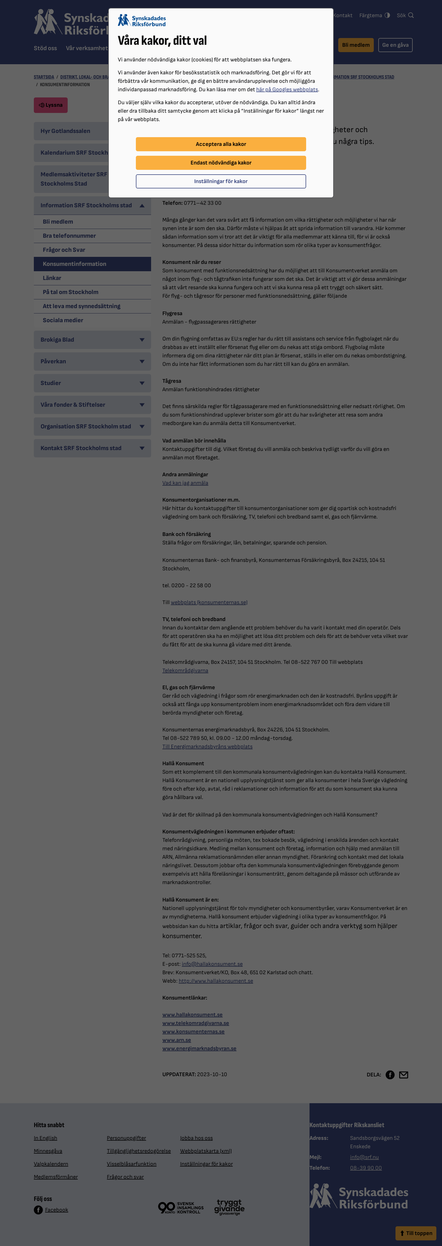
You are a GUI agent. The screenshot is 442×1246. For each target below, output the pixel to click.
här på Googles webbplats (287, 89)
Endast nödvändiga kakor (221, 162)
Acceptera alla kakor (221, 144)
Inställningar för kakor (220, 181)
